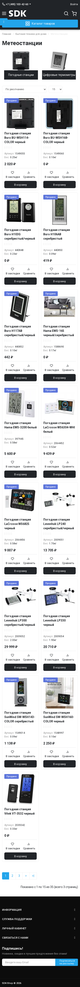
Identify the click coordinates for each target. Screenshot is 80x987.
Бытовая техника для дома (30, 34)
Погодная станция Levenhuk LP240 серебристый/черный (58, 524)
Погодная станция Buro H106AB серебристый (56, 234)
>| (33, 875)
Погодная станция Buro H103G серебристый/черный (19, 234)
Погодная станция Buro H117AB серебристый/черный (19, 331)
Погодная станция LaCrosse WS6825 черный (17, 524)
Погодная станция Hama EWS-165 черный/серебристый (58, 331)
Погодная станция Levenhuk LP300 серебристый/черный (19, 620)
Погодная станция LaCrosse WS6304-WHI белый (59, 427)
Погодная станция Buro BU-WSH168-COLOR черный (56, 138)
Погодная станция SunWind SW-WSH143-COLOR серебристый (19, 717)
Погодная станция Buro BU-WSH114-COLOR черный (17, 138)
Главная (6, 34)
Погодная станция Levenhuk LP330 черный (56, 620)
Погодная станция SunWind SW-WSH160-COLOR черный (58, 717)
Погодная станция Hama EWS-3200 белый (20, 425)
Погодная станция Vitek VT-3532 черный (19, 811)
